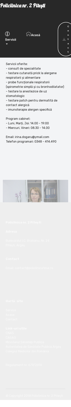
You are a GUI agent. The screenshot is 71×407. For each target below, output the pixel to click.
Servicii (10, 36)
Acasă (33, 34)
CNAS (10, 349)
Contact (11, 335)
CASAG (11, 353)
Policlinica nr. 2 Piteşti (33, 10)
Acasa (10, 330)
